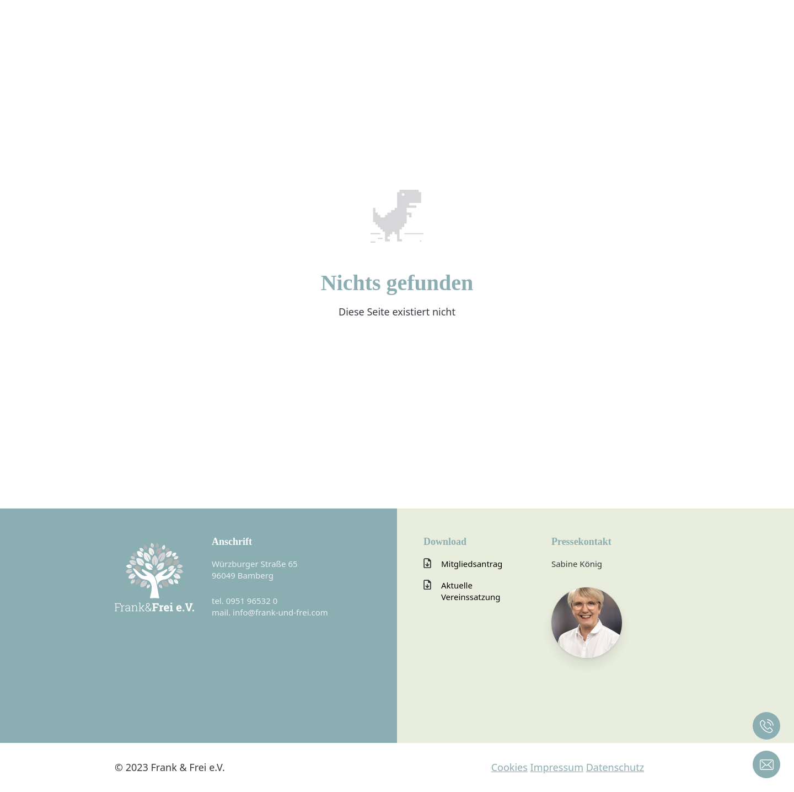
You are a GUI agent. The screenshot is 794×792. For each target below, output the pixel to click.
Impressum (556, 767)
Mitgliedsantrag (471, 563)
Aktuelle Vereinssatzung (471, 591)
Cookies (509, 767)
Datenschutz (615, 767)
